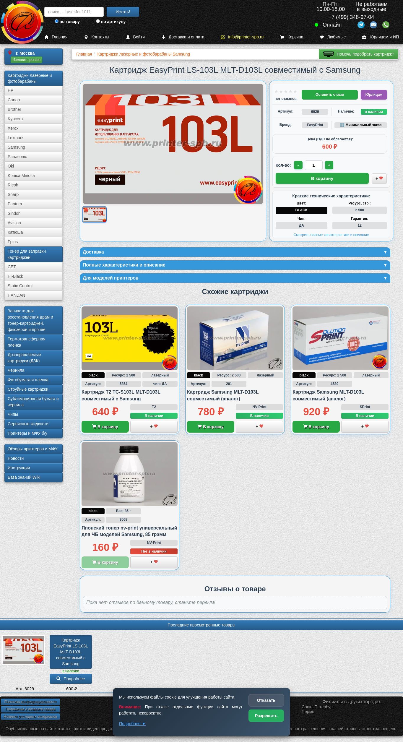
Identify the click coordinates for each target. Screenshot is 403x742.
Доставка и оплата (182, 37)
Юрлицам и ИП (380, 37)
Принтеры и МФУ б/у (27, 433)
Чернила (16, 370)
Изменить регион (26, 60)
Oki (11, 166)
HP (10, 90)
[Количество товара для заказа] (315, 165)
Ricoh (13, 185)
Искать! (123, 11)
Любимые (333, 37)
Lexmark (16, 137)
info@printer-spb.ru (242, 37)
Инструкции (19, 467)
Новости (16, 458)
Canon (14, 100)
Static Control (20, 285)
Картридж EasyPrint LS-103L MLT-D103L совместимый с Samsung (71, 653)
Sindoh (14, 213)
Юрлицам (373, 94)
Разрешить (266, 715)
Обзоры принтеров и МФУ (32, 449)
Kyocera (15, 118)
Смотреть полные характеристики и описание (331, 234)
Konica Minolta (21, 175)
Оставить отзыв (330, 94)
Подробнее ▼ (132, 723)
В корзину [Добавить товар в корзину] (322, 178)
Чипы (13, 414)
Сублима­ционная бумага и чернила (33, 401)
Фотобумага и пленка (28, 379)
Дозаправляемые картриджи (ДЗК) (24, 357)
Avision (14, 222)
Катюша (15, 232)
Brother (14, 109)
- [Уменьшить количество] (298, 165)
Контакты (96, 37)
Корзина (291, 37)
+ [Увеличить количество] (330, 165)
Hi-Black (15, 276)
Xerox (13, 128)
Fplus (13, 241)
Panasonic (17, 156)
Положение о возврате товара (30, 711)
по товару (67, 21)
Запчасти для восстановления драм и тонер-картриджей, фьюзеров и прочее (30, 320)
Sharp (13, 194)
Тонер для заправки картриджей (27, 254)
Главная (55, 37)
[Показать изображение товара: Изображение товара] (94, 215)
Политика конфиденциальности (30, 704)
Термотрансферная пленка (26, 342)
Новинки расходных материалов (30, 719)
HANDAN (16, 295)
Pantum (15, 204)
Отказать (266, 700)
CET (12, 266)
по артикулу (111, 21)
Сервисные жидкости (28, 423)
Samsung (16, 147)
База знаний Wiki (24, 477)
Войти (135, 37)
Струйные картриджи (28, 389)
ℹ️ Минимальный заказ (360, 125)
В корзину (105, 428)
